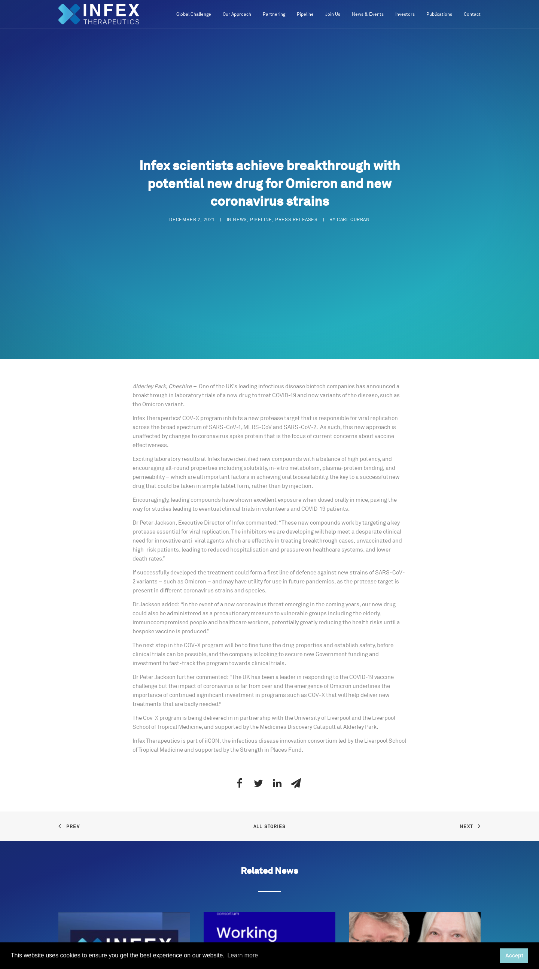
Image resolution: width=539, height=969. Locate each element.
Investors (405, 14)
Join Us (332, 14)
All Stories (269, 827)
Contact (472, 14)
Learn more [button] (242, 955)
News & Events (368, 14)
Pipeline (305, 14)
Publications (439, 14)
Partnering (274, 14)
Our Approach (237, 14)
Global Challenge (193, 14)
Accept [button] (514, 956)
